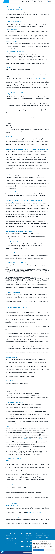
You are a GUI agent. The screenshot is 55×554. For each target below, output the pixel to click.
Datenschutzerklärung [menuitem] (27, 552)
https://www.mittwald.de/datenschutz (38, 79)
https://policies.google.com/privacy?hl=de (27, 514)
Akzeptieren (35, 549)
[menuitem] (23, 4)
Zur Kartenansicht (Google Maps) (11, 538)
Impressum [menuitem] (20, 552)
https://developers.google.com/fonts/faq (35, 512)
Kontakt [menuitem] (16, 552)
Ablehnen (41, 549)
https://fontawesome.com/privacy (12, 525)
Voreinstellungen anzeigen (49, 549)
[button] (53, 541)
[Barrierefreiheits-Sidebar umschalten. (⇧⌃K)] (2, 551)
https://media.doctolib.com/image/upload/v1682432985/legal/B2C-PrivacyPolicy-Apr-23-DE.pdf (24, 439)
